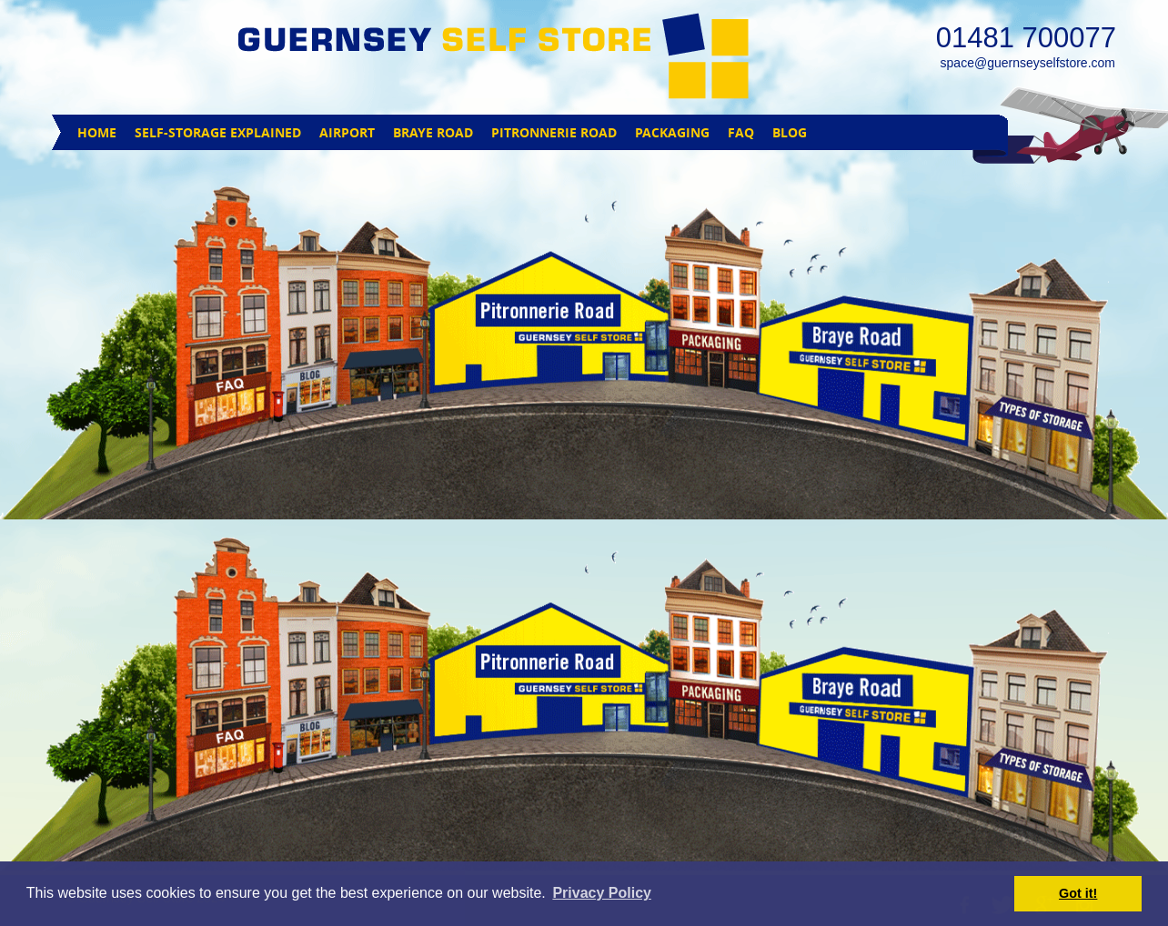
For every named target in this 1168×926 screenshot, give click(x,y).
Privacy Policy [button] (601, 893)
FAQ (741, 132)
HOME (96, 132)
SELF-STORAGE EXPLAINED (218, 132)
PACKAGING (672, 132)
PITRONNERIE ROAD (554, 132)
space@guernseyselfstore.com (1028, 62)
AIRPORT (347, 132)
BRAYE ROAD (433, 132)
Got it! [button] (1078, 893)
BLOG (789, 132)
